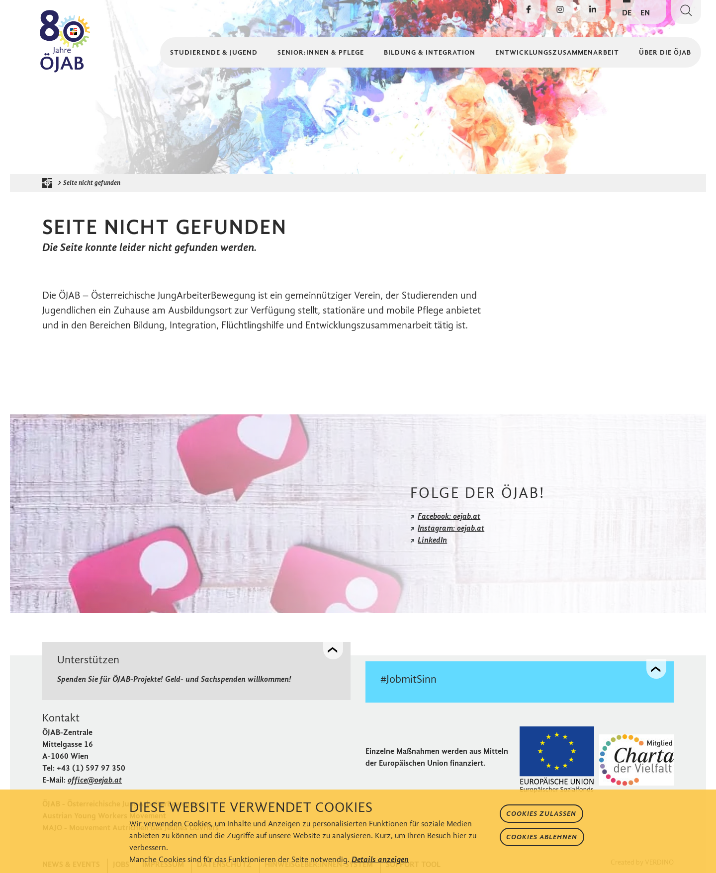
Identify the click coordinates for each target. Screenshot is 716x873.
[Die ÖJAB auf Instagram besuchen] (560, 11)
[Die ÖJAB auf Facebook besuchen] (528, 11)
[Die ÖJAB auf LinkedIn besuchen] (593, 11)
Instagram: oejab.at (451, 528)
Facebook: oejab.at (449, 516)
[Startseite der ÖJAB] (49, 183)
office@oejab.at (95, 777)
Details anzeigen (380, 859)
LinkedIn (432, 540)
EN (645, 12)
